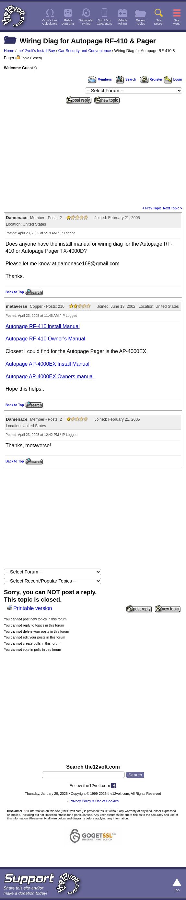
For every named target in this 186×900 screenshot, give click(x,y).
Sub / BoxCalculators (104, 22)
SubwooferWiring (86, 22)
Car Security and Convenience (84, 51)
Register (151, 79)
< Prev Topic (152, 208)
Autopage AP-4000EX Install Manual (47, 364)
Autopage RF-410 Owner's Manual (45, 338)
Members (100, 79)
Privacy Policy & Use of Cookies (94, 801)
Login (173, 79)
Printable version (32, 608)
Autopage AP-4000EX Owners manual (50, 376)
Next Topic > (172, 208)
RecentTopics (140, 22)
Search (125, 79)
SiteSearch (159, 22)
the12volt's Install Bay (36, 51)
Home (9, 51)
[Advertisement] (93, 154)
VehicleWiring (122, 22)
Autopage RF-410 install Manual (43, 326)
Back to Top (15, 292)
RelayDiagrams (68, 22)
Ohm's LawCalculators (50, 22)
